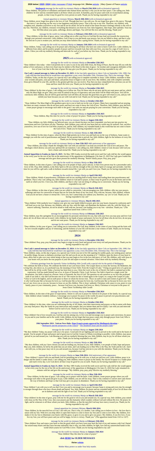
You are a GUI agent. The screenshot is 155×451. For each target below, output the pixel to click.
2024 (48, 4)
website (95, 4)
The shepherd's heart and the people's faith (96, 326)
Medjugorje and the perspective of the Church (60, 326)
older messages (58, 4)
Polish (69, 4)
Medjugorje (40, 8)
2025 (42, 4)
